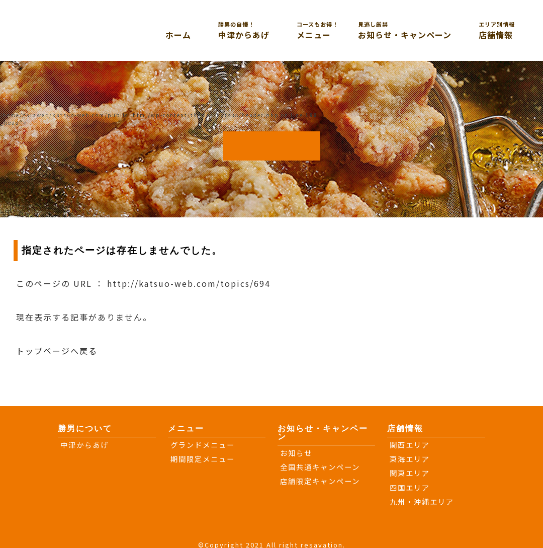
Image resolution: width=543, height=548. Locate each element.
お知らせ (296, 452)
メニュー (326, 30)
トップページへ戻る (57, 351)
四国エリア (410, 487)
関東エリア (410, 472)
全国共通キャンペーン (320, 466)
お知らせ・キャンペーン (417, 30)
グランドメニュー (202, 444)
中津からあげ (256, 30)
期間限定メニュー (202, 458)
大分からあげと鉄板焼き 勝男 (91, 29)
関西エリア (410, 444)
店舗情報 (508, 30)
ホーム (178, 35)
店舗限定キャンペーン (320, 481)
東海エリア (410, 458)
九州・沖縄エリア (422, 501)
